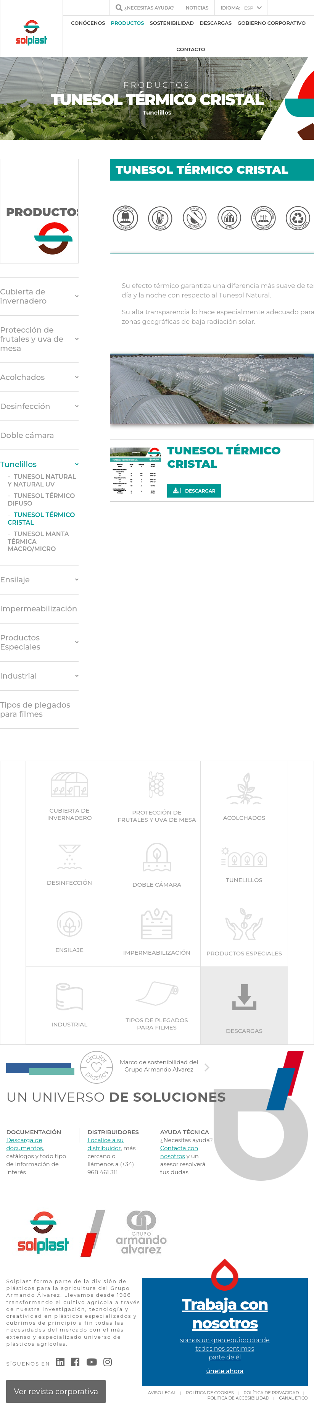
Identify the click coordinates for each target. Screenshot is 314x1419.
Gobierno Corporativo (272, 23)
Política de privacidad (271, 1392)
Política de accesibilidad (238, 1398)
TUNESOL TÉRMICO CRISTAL (223, 457)
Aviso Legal (162, 1392)
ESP (237, 8)
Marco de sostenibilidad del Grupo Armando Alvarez (159, 1066)
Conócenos (88, 23)
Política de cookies (209, 1392)
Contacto (191, 49)
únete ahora (224, 1371)
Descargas (216, 23)
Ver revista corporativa (56, 1391)
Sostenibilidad (172, 23)
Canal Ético (293, 1398)
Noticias (197, 8)
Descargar (194, 491)
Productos (127, 23)
